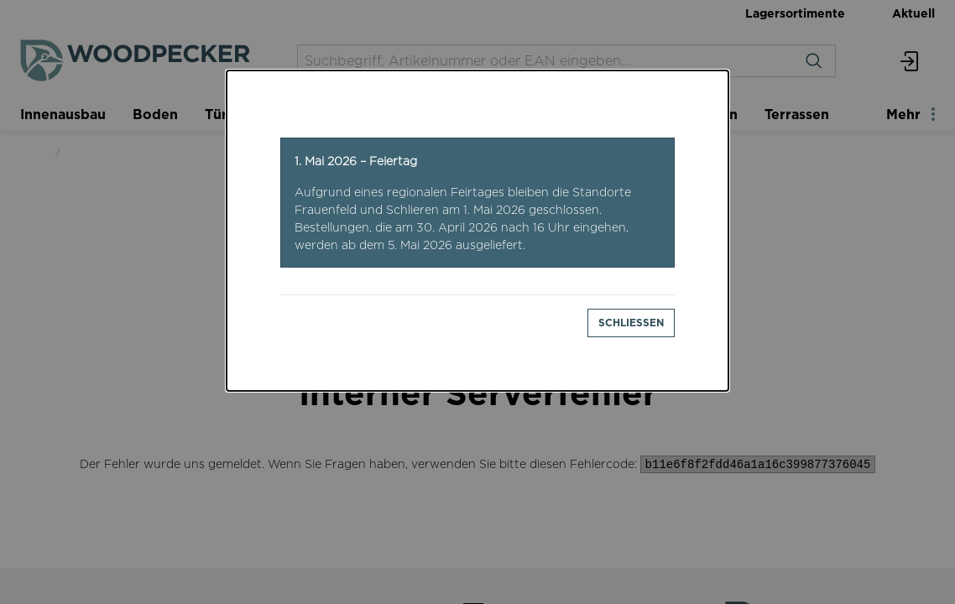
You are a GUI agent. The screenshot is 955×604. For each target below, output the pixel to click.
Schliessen (631, 322)
